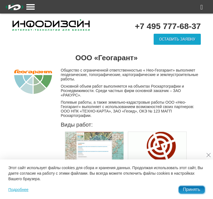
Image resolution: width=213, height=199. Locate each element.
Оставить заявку (177, 39)
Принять (192, 189)
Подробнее (18, 189)
